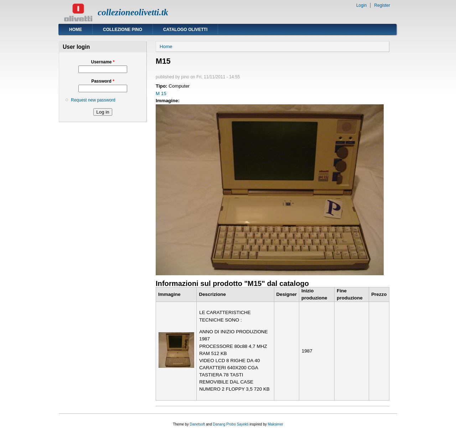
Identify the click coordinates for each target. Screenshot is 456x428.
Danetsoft (197, 424)
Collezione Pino (122, 29)
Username (102, 61)
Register (382, 5)
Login (361, 5)
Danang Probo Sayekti (230, 424)
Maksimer (275, 424)
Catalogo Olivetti (185, 29)
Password (102, 81)
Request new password (93, 100)
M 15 (161, 93)
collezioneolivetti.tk (133, 12)
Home (75, 29)
